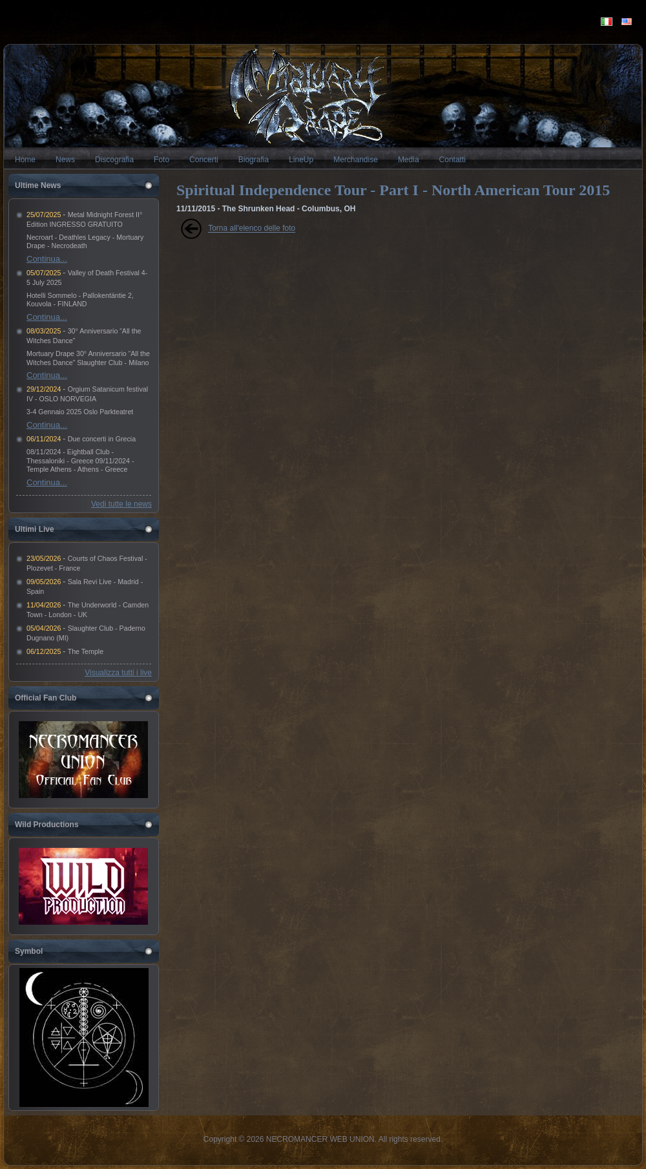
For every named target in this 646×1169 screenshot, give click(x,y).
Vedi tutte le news (121, 504)
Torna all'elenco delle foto (251, 228)
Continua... (46, 259)
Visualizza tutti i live (118, 672)
